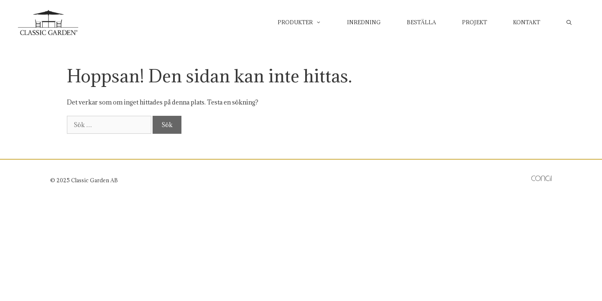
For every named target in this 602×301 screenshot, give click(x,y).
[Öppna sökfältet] (569, 22)
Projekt (474, 22)
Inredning (364, 22)
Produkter (306, 22)
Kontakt (526, 22)
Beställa (421, 22)
